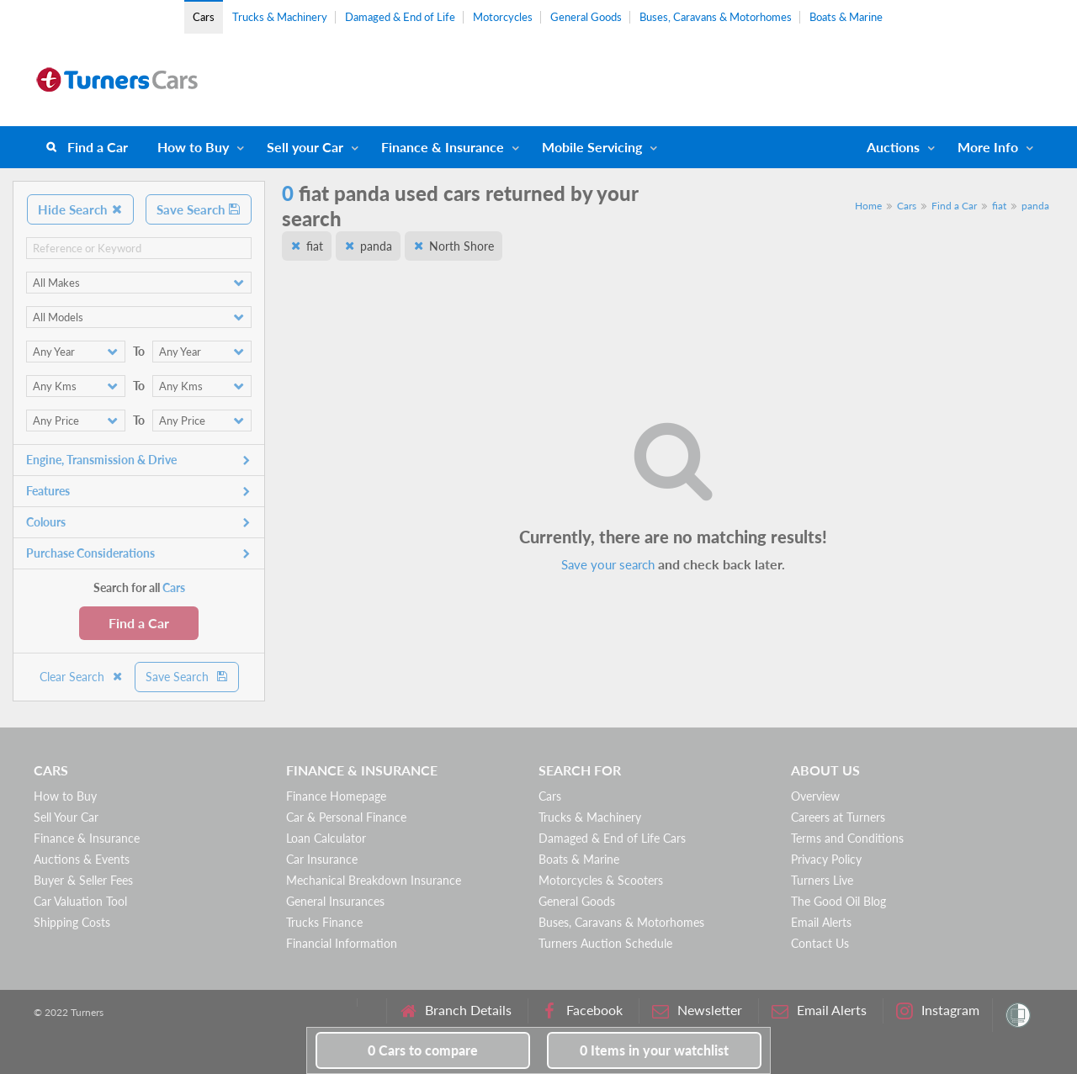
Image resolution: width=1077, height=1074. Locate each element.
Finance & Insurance (442, 147)
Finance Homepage (336, 796)
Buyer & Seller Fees (83, 880)
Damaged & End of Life (400, 17)
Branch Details (456, 1010)
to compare (423, 1050)
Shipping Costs (72, 922)
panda (1035, 205)
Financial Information (341, 943)
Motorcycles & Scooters (600, 880)
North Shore (461, 246)
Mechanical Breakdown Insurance (373, 880)
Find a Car (97, 147)
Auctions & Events (82, 859)
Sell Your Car (66, 817)
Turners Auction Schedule (605, 943)
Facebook (582, 1010)
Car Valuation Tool (80, 901)
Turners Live (822, 880)
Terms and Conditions (847, 838)
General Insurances (335, 901)
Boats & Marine (846, 17)
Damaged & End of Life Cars (612, 838)
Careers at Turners (838, 817)
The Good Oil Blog (838, 901)
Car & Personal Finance (346, 817)
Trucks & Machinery (279, 17)
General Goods (586, 17)
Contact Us (820, 943)
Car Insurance (322, 859)
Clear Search (82, 676)
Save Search (199, 209)
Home (868, 205)
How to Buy (193, 147)
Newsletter (697, 1010)
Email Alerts (821, 922)
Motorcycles (503, 17)
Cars (204, 17)
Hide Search (80, 209)
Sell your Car (305, 147)
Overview (815, 796)
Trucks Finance (324, 922)
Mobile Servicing (592, 147)
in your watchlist (654, 1050)
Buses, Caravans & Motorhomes (715, 17)
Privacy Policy (826, 859)
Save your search (608, 564)
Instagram (937, 1010)
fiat (999, 205)
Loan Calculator (326, 838)
